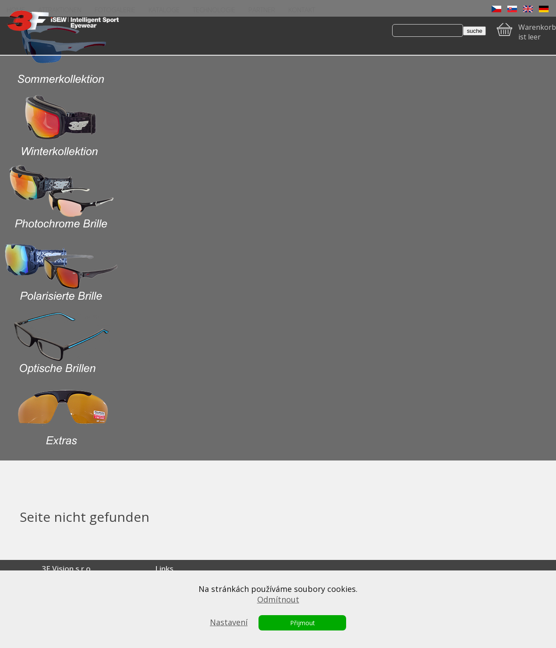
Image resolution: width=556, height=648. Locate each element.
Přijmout (302, 623)
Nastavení (229, 622)
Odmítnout (278, 599)
